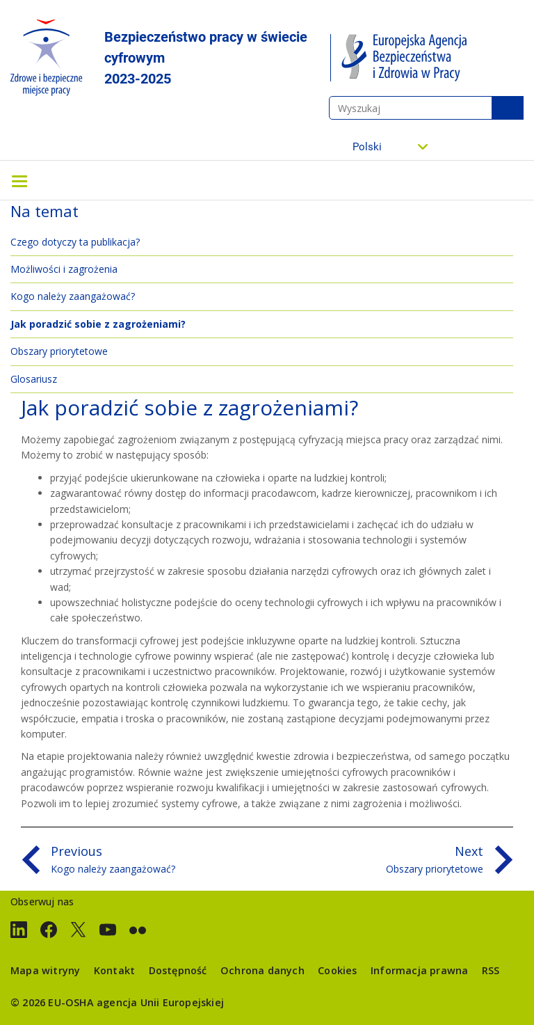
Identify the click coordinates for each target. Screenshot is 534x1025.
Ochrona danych (262, 970)
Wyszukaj (508, 108)
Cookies (337, 970)
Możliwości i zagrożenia (64, 269)
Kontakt (114, 970)
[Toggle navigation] (19, 180)
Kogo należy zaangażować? (72, 296)
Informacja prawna (419, 970)
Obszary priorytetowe (59, 351)
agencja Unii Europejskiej (160, 1002)
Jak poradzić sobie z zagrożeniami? (98, 324)
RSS (491, 970)
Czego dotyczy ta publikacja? (75, 241)
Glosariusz (33, 379)
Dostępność (178, 970)
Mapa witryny (45, 970)
